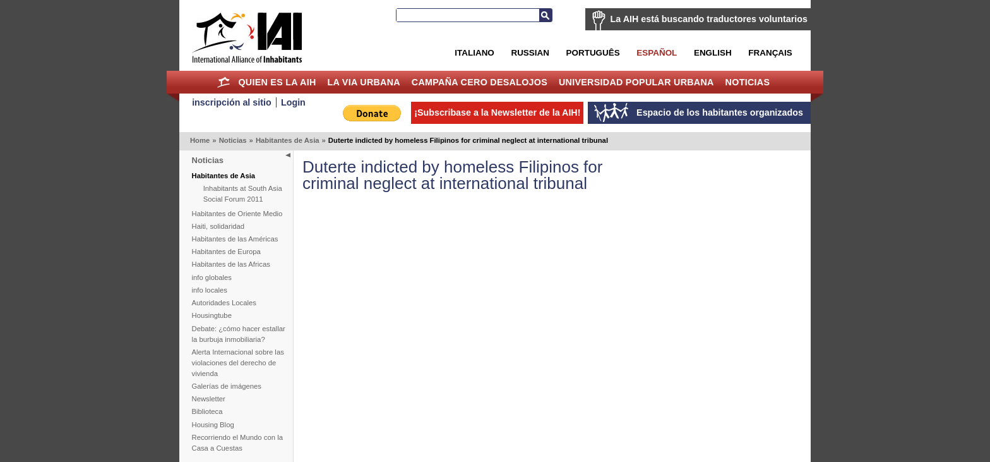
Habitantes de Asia (287, 140)
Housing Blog (213, 425)
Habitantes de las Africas (231, 264)
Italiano (474, 53)
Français (770, 53)
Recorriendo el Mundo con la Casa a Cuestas (237, 443)
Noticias (747, 82)
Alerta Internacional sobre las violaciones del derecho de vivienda (238, 362)
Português (593, 53)
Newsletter (208, 399)
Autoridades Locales (224, 303)
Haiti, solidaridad (218, 226)
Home (224, 82)
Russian (530, 53)
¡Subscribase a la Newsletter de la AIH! (497, 112)
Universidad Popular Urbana (636, 82)
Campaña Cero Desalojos (479, 82)
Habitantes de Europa (226, 251)
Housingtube (212, 315)
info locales (210, 290)
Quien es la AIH (277, 82)
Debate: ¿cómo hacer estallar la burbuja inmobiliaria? (238, 334)
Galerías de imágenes (227, 386)
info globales (212, 277)
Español (656, 53)
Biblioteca (207, 411)
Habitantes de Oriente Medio (237, 213)
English (713, 53)
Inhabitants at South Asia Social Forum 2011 (242, 194)
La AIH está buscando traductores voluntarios (709, 19)
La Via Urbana (364, 82)
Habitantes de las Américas (235, 239)
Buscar (545, 15)
